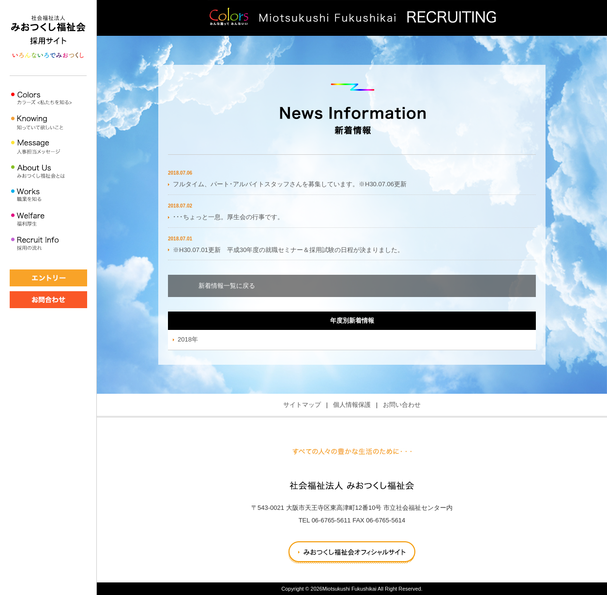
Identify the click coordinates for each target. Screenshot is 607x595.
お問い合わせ (402, 404)
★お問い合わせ (48, 299)
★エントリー (48, 277)
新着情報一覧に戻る (226, 285)
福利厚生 (48, 219)
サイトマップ (302, 404)
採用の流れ (48, 244)
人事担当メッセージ (48, 147)
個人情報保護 (352, 404)
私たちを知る (48, 98)
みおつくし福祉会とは (48, 171)
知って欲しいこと (48, 123)
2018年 (188, 339)
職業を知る (48, 195)
